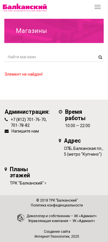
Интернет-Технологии (52, 236)
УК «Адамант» (83, 221)
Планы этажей (20, 172)
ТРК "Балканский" (27, 183)
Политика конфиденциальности (57, 205)
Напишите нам (25, 131)
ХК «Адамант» (85, 216)
